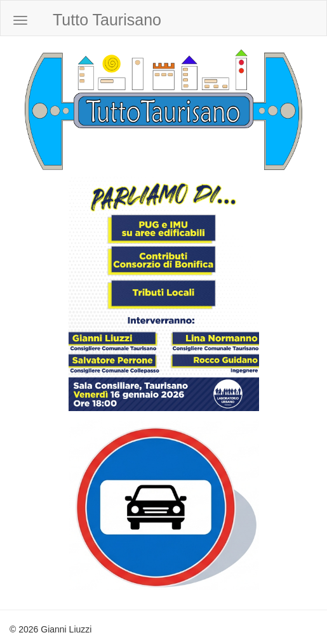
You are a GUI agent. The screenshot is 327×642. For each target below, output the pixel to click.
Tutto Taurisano (107, 20)
